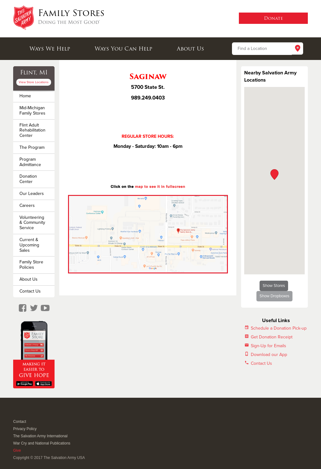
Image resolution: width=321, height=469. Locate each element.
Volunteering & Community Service (32, 223)
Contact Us (30, 291)
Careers (27, 205)
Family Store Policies (31, 264)
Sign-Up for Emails (268, 345)
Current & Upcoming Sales (29, 245)
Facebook (16, 413)
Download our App (269, 354)
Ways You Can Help (123, 49)
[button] (274, 174)
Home (25, 96)
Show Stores (274, 285)
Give (17, 450)
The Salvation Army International (40, 436)
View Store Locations (34, 82)
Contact (19, 421)
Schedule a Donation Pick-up (279, 328)
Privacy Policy (25, 429)
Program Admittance (30, 162)
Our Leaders (31, 193)
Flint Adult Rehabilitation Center (32, 130)
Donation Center (28, 179)
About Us (190, 49)
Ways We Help (49, 49)
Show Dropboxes (274, 296)
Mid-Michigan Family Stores (32, 110)
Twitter (24, 413)
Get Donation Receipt (271, 337)
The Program (32, 147)
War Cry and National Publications (41, 443)
